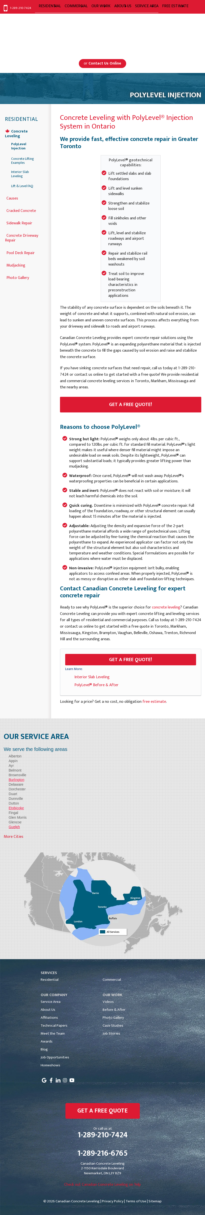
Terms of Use (136, 1201)
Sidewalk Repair (19, 223)
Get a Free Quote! (130, 404)
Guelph (14, 827)
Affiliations (49, 1017)
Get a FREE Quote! (130, 659)
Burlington (16, 780)
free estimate (154, 701)
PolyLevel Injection (18, 146)
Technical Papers (54, 1025)
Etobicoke (16, 808)
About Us (48, 1010)
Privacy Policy (112, 1201)
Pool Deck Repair (20, 252)
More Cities (13, 836)
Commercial (112, 980)
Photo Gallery (17, 277)
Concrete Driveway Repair (21, 237)
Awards (47, 1041)
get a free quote (102, 1111)
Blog (44, 1049)
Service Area (50, 1002)
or (102, 63)
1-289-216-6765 (102, 1153)
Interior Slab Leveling (92, 677)
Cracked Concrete (21, 210)
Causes (12, 198)
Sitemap (155, 1201)
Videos (108, 1002)
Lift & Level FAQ (22, 186)
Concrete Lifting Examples (22, 161)
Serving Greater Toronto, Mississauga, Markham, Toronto (102, 38)
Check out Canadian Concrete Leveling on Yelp (102, 1184)
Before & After (114, 1010)
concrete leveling (166, 607)
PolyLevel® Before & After (96, 685)
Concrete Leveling (16, 133)
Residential (21, 119)
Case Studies (113, 1025)
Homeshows (50, 1065)
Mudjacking (15, 265)
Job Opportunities (55, 1057)
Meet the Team (53, 1033)
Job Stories (111, 1033)
